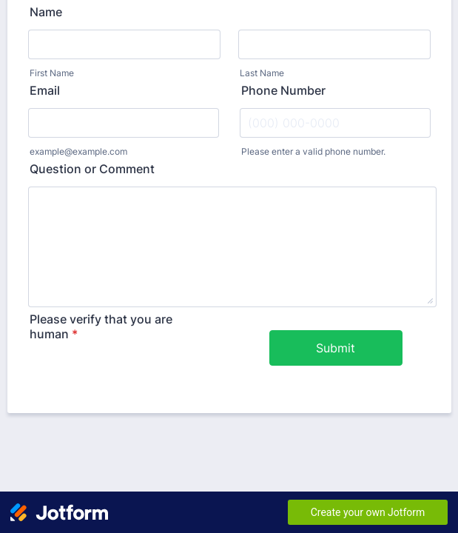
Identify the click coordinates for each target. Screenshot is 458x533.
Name (46, 11)
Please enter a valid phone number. (313, 151)
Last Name (262, 72)
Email (45, 90)
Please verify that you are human (101, 326)
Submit (335, 348)
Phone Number (283, 90)
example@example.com (78, 151)
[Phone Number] (335, 123)
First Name (52, 72)
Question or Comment (92, 168)
